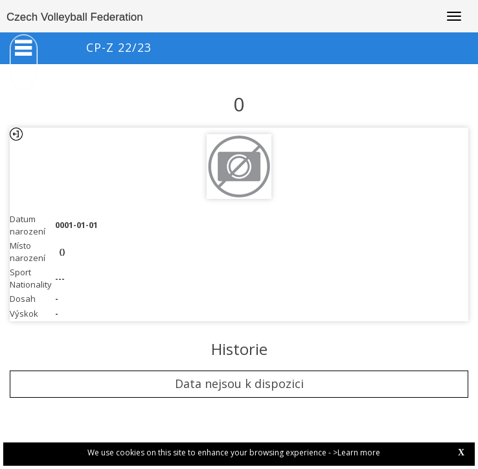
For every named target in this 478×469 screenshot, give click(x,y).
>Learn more (356, 452)
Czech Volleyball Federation (74, 17)
